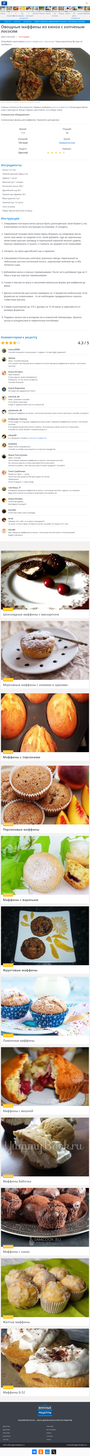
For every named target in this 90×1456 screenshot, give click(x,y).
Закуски (6, 1433)
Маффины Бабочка (17, 1181)
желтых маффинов (60, 107)
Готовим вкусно (45, 1410)
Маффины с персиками (21, 757)
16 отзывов (23, 36)
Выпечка (6, 1426)
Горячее (49, 1426)
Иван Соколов (8, 37)
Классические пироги (45, 12)
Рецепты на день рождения (75, 14)
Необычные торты (5, 12)
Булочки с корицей (29, 13)
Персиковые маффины (21, 829)
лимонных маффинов (37, 438)
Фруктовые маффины (20, 970)
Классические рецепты (84, 12)
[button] (87, 3)
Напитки (6, 1436)
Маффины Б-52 (14, 1392)
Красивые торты (49, 12)
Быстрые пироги (36, 12)
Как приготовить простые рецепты (4, 3)
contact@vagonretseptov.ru (77, 1445)
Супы (48, 1439)
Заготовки (51, 1430)
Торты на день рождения (23, 14)
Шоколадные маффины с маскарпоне (31, 614)
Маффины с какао (16, 1251)
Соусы (5, 1439)
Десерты (6, 1430)
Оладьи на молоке (55, 13)
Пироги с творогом (10, 13)
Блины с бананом (16, 13)
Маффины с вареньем (20, 900)
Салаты (49, 1436)
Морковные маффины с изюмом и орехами (35, 685)
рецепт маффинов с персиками (39, 41)
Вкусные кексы (68, 12)
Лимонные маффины (18, 1040)
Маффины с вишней (18, 1111)
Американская (67, 142)
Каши (48, 1433)
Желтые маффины (16, 1322)
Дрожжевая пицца (63, 12)
